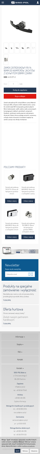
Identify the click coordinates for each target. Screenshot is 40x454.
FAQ (20, 352)
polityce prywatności (29, 446)
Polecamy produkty (14, 167)
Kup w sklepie (20, 96)
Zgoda (17, 451)
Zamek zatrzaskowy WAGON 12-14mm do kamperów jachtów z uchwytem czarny (28, 190)
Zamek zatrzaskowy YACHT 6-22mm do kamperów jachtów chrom (11, 190)
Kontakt (20, 359)
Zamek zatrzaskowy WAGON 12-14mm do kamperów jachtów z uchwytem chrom (12, 226)
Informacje (20, 337)
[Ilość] (13, 84)
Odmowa (25, 451)
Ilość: (6, 84)
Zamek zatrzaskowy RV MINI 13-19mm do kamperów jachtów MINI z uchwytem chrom (28, 227)
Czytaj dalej (7, 300)
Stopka (20, 344)
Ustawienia (34, 451)
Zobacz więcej (11, 201)
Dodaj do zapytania (20, 90)
